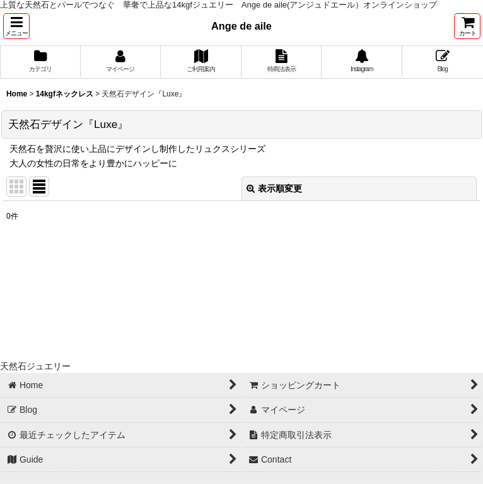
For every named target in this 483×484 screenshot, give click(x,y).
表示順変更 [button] (274, 188)
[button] (16, 26)
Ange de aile (241, 26)
